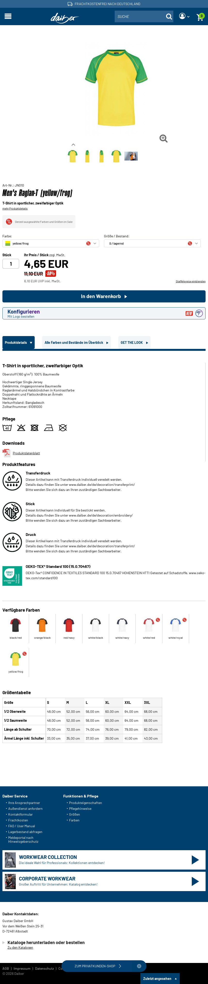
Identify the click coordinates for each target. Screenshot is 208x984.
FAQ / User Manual (21, 826)
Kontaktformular (20, 814)
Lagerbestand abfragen (25, 832)
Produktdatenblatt (21, 453)
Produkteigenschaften (85, 803)
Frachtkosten (18, 820)
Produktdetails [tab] (16, 342)
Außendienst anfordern (25, 808)
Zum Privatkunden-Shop (98, 966)
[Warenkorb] (200, 16)
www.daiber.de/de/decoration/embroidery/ (101, 515)
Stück (6, 255)
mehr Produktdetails (15, 208)
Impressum (22, 968)
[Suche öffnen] (169, 16)
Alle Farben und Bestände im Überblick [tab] (74, 342)
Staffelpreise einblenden (191, 281)
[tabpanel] (104, 548)
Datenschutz (44, 968)
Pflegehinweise (80, 808)
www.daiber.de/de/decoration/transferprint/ (102, 484)
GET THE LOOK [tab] (132, 342)
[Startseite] (65, 18)
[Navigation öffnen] (8, 16)
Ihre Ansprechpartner (24, 803)
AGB (5, 968)
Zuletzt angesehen (157, 978)
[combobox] (144, 16)
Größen (74, 814)
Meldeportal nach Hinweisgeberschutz (23, 839)
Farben (74, 820)
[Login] (184, 16)
